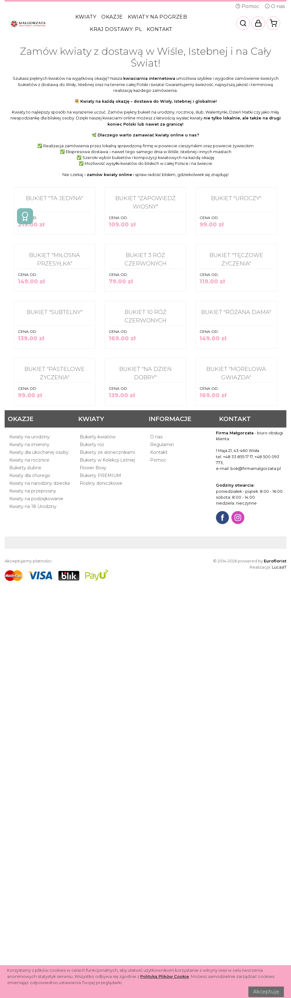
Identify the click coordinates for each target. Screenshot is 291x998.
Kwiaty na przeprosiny (32, 873)
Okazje (112, 17)
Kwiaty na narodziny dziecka (39, 865)
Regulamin (162, 826)
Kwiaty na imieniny (29, 826)
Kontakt (159, 29)
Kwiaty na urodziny (29, 819)
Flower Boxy (93, 850)
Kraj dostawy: (116, 29)
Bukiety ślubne (25, 850)
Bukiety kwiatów (98, 819)
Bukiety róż (92, 826)
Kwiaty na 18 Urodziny (33, 888)
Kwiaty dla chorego (29, 857)
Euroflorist (275, 942)
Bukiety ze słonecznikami (107, 834)
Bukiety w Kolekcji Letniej (107, 842)
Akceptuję (266, 992)
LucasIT (279, 949)
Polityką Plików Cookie (164, 976)
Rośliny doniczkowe (101, 865)
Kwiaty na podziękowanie (36, 881)
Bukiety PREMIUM (100, 857)
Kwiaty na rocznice (29, 842)
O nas (275, 6)
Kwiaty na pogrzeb (157, 17)
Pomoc (247, 6)
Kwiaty (85, 17)
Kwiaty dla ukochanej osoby (39, 834)
